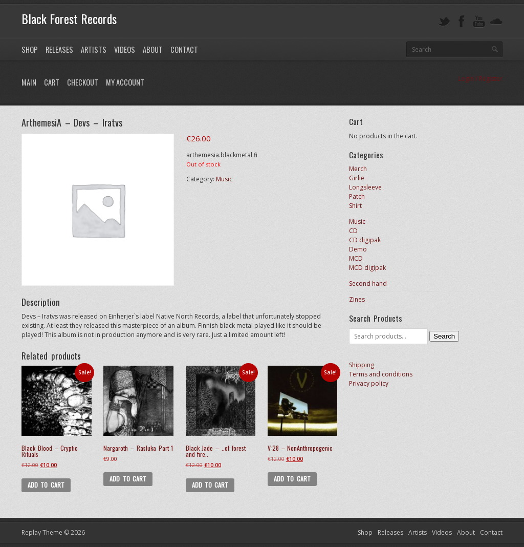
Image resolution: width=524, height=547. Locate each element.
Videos (124, 49)
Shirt (355, 205)
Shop (29, 49)
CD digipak (365, 240)
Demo (358, 249)
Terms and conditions (380, 374)
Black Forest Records (69, 18)
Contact (184, 49)
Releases (59, 49)
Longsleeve (365, 187)
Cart (51, 82)
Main (28, 82)
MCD (356, 258)
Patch (357, 196)
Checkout (82, 82)
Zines (357, 299)
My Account (125, 82)
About (153, 49)
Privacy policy (368, 383)
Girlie (356, 178)
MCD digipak (367, 267)
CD (353, 230)
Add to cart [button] (46, 484)
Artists (93, 49)
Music (224, 179)
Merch (358, 168)
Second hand (368, 283)
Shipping (361, 365)
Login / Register (480, 78)
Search (444, 336)
